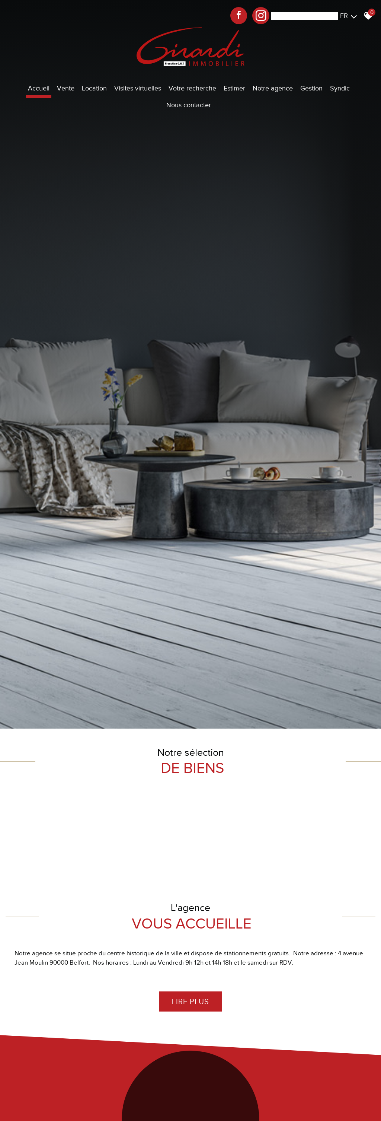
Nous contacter (188, 105)
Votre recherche (192, 88)
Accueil (38, 88)
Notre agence (273, 88)
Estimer (234, 88)
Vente (65, 88)
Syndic (340, 88)
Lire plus (190, 1001)
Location (94, 88)
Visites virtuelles (137, 88)
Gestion (311, 88)
